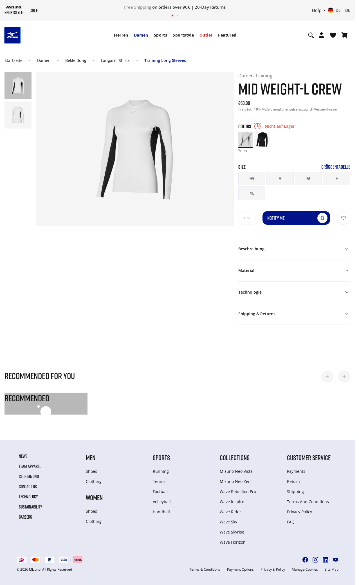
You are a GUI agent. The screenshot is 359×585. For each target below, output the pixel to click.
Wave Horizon (233, 542)
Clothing (94, 481)
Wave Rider (230, 511)
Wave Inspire (232, 501)
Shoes (91, 471)
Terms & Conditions (204, 570)
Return (293, 481)
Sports (160, 35)
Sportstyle (183, 35)
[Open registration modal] (321, 35)
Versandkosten (326, 109)
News (23, 456)
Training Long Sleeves (165, 60)
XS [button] (252, 178)
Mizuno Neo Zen (235, 481)
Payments (296, 471)
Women (94, 497)
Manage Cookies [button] (305, 570)
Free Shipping (137, 7)
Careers (25, 517)
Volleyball (162, 501)
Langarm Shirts (115, 60)
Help (317, 10)
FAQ (291, 522)
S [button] (280, 178)
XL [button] (252, 193)
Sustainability (30, 507)
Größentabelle (335, 167)
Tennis (159, 481)
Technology (28, 497)
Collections (235, 457)
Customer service (309, 457)
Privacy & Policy (273, 570)
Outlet (205, 35)
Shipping (295, 491)
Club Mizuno (29, 476)
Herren (121, 35)
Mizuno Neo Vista (236, 471)
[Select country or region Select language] (339, 10)
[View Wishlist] (333, 35)
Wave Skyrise (232, 532)
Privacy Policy (299, 511)
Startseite (14, 60)
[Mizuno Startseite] (14, 10)
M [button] (308, 178)
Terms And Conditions (308, 501)
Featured (227, 35)
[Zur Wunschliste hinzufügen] (343, 218)
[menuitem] (121, 35)
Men (90, 457)
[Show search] (311, 35)
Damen (141, 35)
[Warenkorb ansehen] (344, 35)
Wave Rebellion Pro (238, 491)
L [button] (337, 178)
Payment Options (240, 570)
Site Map (331, 570)
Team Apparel (30, 466)
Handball (161, 511)
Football (160, 491)
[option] (245, 139)
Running (161, 471)
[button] (327, 376)
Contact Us (28, 486)
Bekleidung (75, 60)
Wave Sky (228, 522)
